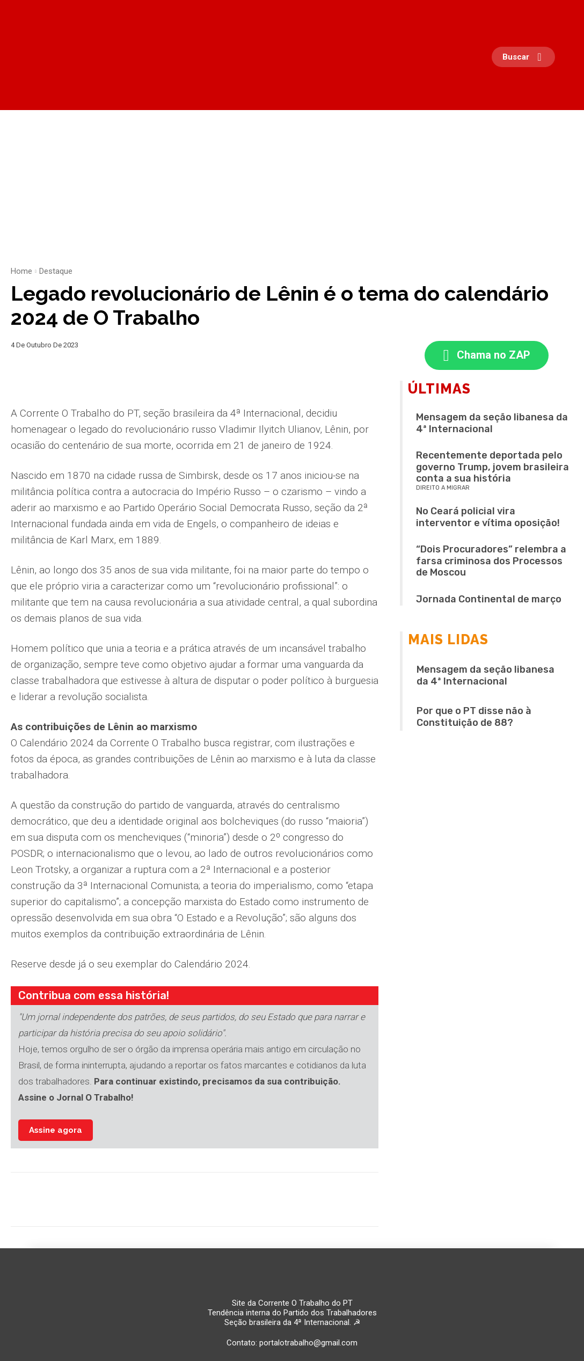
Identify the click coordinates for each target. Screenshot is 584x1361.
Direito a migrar (443, 488)
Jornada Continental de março (488, 600)
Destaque (55, 271)
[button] (526, 57)
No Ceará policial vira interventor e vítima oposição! (488, 517)
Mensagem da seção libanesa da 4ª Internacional (492, 423)
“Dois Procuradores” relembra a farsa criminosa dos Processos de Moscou (491, 561)
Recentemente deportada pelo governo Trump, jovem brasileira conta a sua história (492, 467)
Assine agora (55, 1130)
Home (21, 271)
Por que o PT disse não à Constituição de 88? (474, 717)
